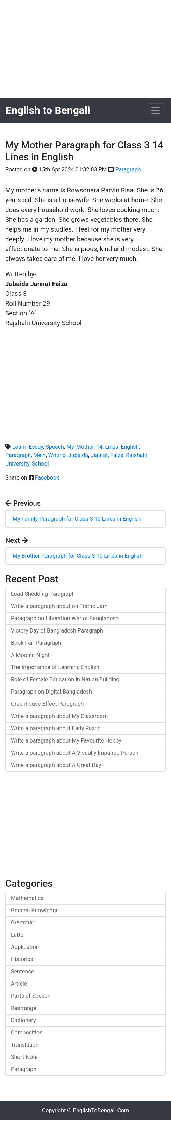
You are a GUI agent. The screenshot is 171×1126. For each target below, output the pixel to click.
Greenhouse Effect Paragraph (47, 704)
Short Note (24, 1057)
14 (99, 447)
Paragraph (128, 169)
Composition (27, 1032)
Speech (54, 447)
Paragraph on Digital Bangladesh (51, 691)
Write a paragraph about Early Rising (56, 728)
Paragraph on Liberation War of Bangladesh (65, 618)
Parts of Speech (30, 996)
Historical (23, 959)
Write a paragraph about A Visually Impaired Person (74, 753)
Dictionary (23, 1020)
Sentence (22, 971)
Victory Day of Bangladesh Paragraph (57, 630)
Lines (111, 447)
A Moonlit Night (30, 655)
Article (19, 983)
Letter (18, 934)
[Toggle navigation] (155, 110)
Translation (25, 1044)
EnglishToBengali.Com (101, 1110)
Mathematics (27, 898)
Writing (57, 455)
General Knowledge (35, 910)
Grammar (22, 922)
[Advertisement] (85, 49)
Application (25, 947)
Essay (36, 447)
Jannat (99, 455)
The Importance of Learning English (55, 667)
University (17, 463)
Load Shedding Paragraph (43, 594)
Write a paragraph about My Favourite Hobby (66, 740)
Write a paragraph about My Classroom (59, 716)
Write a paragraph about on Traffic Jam (59, 606)
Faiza (116, 455)
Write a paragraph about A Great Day (56, 765)
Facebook (47, 477)
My (70, 447)
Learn (19, 447)
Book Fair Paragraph (36, 642)
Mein (39, 455)
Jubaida (78, 455)
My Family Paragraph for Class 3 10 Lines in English (77, 519)
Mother (85, 447)
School (40, 463)
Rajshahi (136, 455)
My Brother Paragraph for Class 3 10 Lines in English (78, 556)
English (130, 447)
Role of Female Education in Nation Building (65, 679)
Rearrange (23, 1008)
